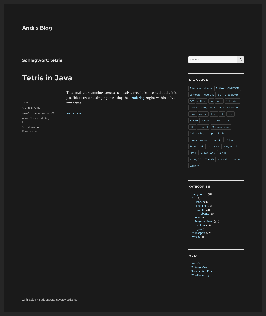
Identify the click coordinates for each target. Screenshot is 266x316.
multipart (230, 120)
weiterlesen (74, 113)
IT (192, 198)
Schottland (196, 146)
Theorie (209, 159)
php (210, 133)
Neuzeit (203, 126)
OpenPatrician (221, 126)
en (211, 101)
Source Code (207, 152)
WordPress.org (200, 275)
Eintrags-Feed (199, 267)
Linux (216, 120)
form (219, 101)
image (203, 114)
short (217, 146)
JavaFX (194, 120)
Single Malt (231, 146)
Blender (199, 202)
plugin (220, 133)
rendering (43, 118)
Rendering (137, 98)
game (25, 118)
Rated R (217, 139)
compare (195, 94)
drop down (231, 94)
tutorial (222, 159)
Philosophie (197, 133)
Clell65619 (233, 88)
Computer (200, 206)
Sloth (193, 152)
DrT (192, 101)
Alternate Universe (201, 88)
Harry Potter (208, 107)
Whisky (194, 165)
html (193, 114)
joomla (199, 217)
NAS (192, 126)
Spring (223, 152)
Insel (214, 114)
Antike (220, 88)
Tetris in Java (47, 77)
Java (25, 112)
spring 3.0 (196, 159)
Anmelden (197, 263)
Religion (231, 139)
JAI (222, 114)
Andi (25, 102)
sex (209, 146)
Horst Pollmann (228, 107)
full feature (232, 101)
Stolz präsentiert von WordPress (58, 299)
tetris (25, 121)
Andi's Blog (37, 28)
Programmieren (41, 112)
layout (206, 120)
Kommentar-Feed (202, 271)
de (219, 94)
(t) (29, 112)
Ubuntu (235, 159)
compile (209, 94)
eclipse (201, 101)
